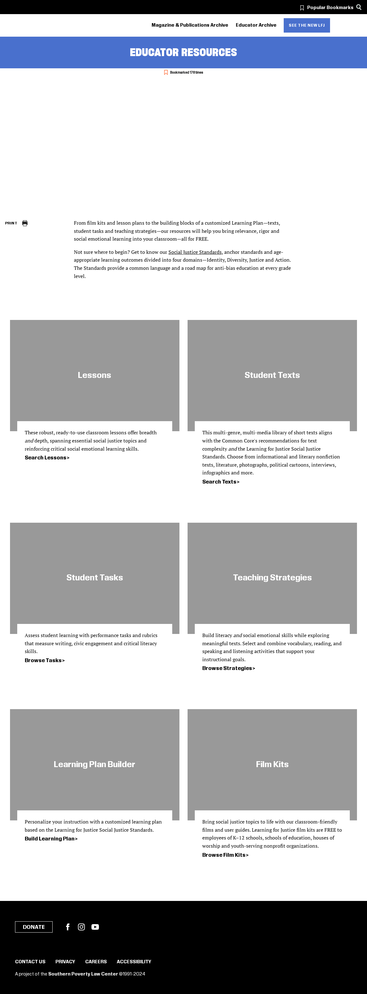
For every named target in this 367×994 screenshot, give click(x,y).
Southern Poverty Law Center (83, 974)
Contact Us (30, 962)
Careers (96, 962)
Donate (34, 927)
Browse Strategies (227, 668)
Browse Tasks (43, 660)
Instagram (81, 926)
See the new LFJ (307, 25)
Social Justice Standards (195, 251)
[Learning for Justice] (40, 25)
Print (11, 223)
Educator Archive (256, 25)
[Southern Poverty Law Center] (10, 25)
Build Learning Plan (50, 838)
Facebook (67, 926)
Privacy (65, 962)
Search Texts (219, 481)
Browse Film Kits (224, 855)
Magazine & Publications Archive (190, 25)
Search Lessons (45, 457)
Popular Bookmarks (330, 8)
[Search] (358, 7)
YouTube (95, 926)
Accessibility (134, 962)
